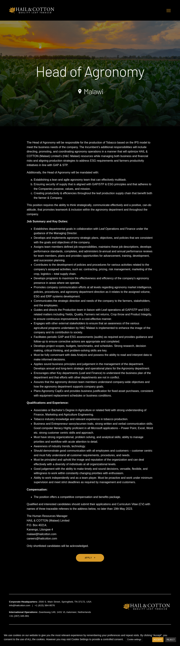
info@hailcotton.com (19, 605)
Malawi (90, 91)
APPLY (88, 557)
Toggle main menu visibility (168, 10)
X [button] (177, 632)
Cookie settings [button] (134, 639)
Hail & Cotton (32, 10)
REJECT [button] (171, 639)
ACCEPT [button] (158, 639)
